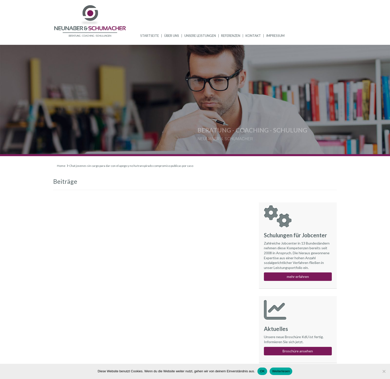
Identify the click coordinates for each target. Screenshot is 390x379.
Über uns (171, 36)
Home (61, 166)
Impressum (275, 36)
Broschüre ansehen (298, 351)
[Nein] (383, 371)
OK (262, 371)
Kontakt (253, 36)
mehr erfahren (298, 276)
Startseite (149, 36)
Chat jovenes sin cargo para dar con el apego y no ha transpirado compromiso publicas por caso (131, 166)
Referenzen (230, 36)
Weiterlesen (281, 371)
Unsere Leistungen (200, 36)
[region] (195, 100)
